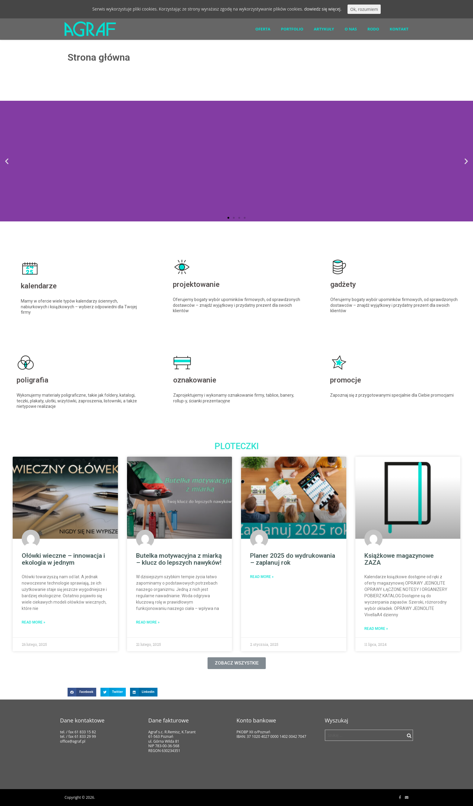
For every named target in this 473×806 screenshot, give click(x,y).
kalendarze (39, 286)
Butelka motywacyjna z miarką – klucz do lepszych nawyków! (179, 559)
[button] (228, 218)
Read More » (33, 622)
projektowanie (196, 284)
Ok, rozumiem (364, 9)
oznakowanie (194, 380)
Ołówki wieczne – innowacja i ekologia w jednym (63, 559)
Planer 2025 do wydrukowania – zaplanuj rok (292, 559)
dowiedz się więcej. (322, 9)
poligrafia (32, 380)
